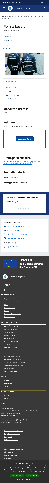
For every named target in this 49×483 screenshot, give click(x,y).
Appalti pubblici (9, 338)
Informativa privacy (10, 455)
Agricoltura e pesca (10, 371)
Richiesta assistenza (11, 440)
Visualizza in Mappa (24, 139)
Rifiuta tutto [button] (32, 475)
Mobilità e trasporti (10, 347)
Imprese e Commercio (11, 335)
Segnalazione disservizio (12, 434)
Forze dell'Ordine (35, 16)
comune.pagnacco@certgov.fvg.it (15, 420)
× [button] (47, 462)
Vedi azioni (8, 40)
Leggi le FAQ (8, 437)
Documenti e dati (9, 317)
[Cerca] (45, 8)
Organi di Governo (10, 299)
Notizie (6, 381)
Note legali (7, 458)
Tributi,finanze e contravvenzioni (15, 362)
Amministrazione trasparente (13, 449)
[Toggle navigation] (4, 8)
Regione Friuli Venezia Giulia (12, 2)
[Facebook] (4, 290)
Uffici (6, 305)
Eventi (6, 398)
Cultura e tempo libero (11, 329)
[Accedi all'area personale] (41, 2)
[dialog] (24, 471)
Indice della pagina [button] (12, 81)
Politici (6, 311)
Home (4, 16)
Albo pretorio (8, 452)
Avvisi (6, 387)
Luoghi (25, 16)
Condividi (8, 36)
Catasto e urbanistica (11, 341)
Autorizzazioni (9, 368)
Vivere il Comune (14, 16)
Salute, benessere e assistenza (14, 365)
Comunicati (8, 384)
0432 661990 (14, 177)
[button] (25, 480)
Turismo (7, 344)
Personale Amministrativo (12, 314)
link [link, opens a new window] (43, 471)
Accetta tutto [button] (17, 475)
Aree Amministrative (11, 302)
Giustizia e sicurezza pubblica (13, 359)
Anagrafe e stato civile (11, 326)
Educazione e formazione (12, 356)
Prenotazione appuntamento (13, 431)
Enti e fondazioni (9, 308)
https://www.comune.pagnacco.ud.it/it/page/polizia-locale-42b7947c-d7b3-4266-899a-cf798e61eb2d (22, 162)
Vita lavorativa (9, 332)
